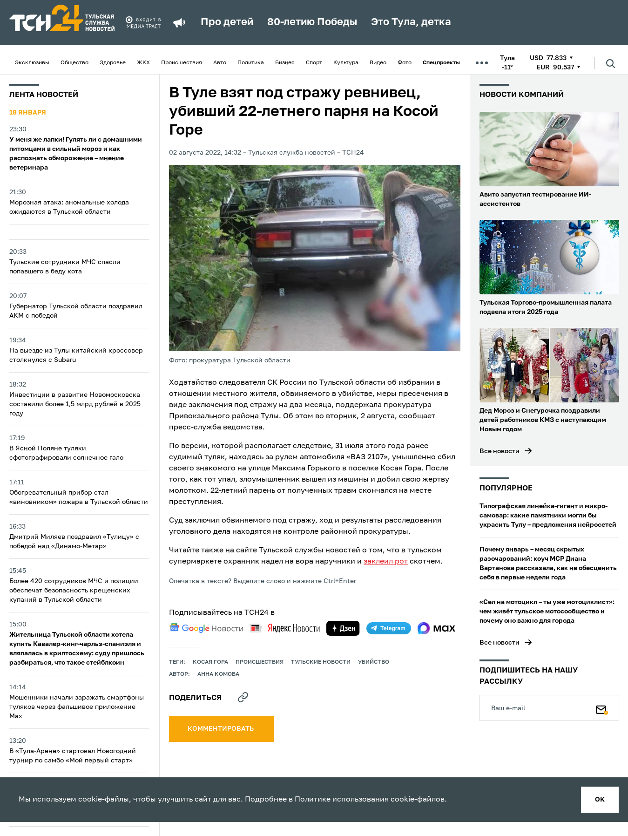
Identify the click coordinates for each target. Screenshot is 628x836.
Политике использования (342, 799)
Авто (219, 63)
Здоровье (113, 63)
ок (600, 799)
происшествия (260, 662)
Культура (345, 63)
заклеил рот (386, 561)
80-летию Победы (312, 22)
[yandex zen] (343, 628)
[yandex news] (285, 628)
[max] (436, 628)
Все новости (499, 451)
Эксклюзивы (32, 63)
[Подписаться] (602, 708)
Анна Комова (218, 674)
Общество (74, 63)
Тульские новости (321, 662)
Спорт (314, 63)
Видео (378, 63)
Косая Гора (210, 662)
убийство (373, 662)
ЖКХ (143, 63)
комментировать (221, 729)
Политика (250, 63)
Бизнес (285, 63)
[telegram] (388, 628)
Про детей (227, 22)
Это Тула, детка (411, 22)
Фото (405, 63)
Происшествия (181, 63)
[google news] (206, 628)
